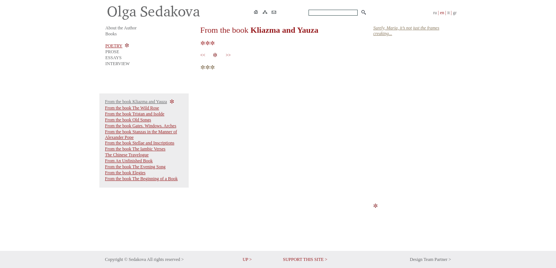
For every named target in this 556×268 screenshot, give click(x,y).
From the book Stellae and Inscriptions (139, 143)
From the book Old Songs (128, 119)
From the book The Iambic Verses (135, 148)
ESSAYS (113, 57)
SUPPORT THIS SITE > (305, 259)
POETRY (113, 45)
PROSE (112, 51)
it (448, 12)
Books (111, 33)
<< (204, 55)
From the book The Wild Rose (132, 108)
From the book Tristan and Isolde (134, 114)
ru (435, 12)
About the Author (121, 28)
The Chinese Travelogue (126, 154)
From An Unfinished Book (129, 160)
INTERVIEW (117, 63)
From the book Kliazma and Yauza (136, 101)
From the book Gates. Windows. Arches (140, 125)
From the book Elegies (125, 172)
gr (455, 12)
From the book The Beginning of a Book (141, 178)
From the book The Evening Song (135, 166)
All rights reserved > (165, 259)
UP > (247, 259)
